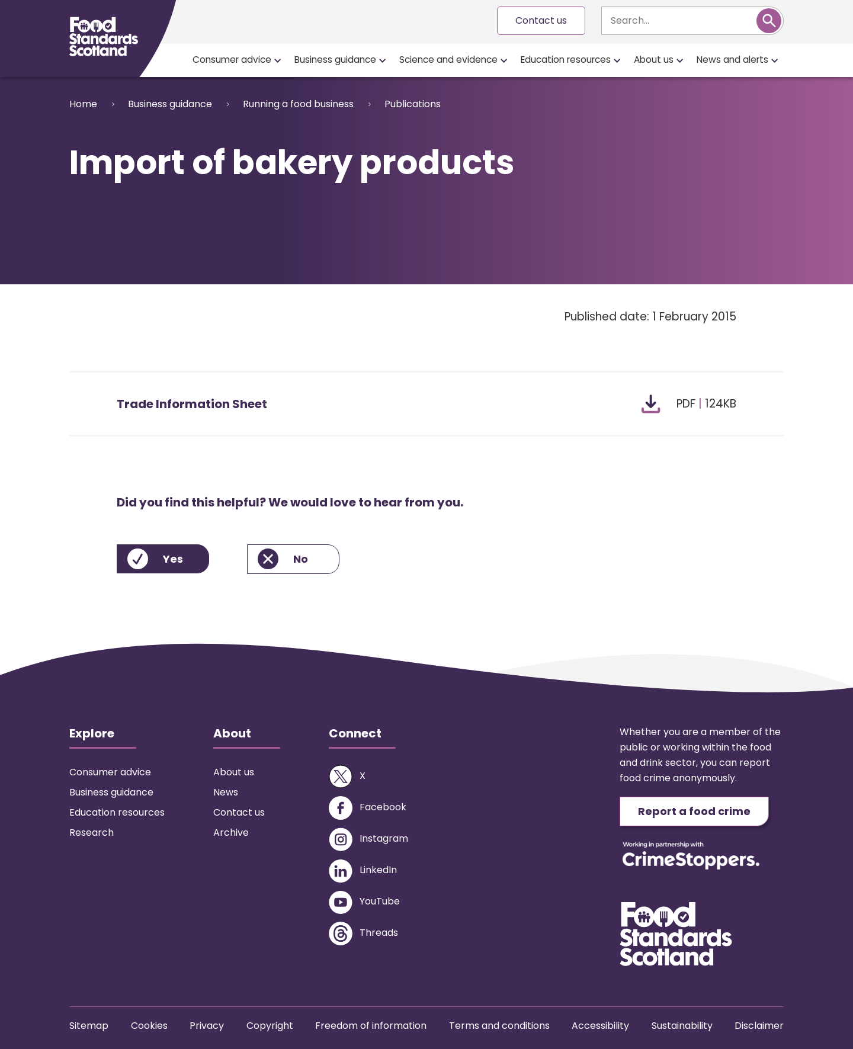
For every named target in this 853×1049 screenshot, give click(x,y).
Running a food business (298, 104)
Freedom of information (370, 1025)
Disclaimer (759, 1025)
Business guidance (335, 59)
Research (91, 832)
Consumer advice (232, 59)
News (225, 792)
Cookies (149, 1025)
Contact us (541, 20)
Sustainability (682, 1025)
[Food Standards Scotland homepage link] (103, 37)
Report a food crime (694, 811)
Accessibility (600, 1025)
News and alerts (732, 59)
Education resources (566, 59)
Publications (412, 104)
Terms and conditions (499, 1025)
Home (83, 104)
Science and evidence (448, 59)
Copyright (269, 1025)
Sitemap (88, 1025)
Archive (231, 832)
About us (654, 59)
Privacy (207, 1025)
